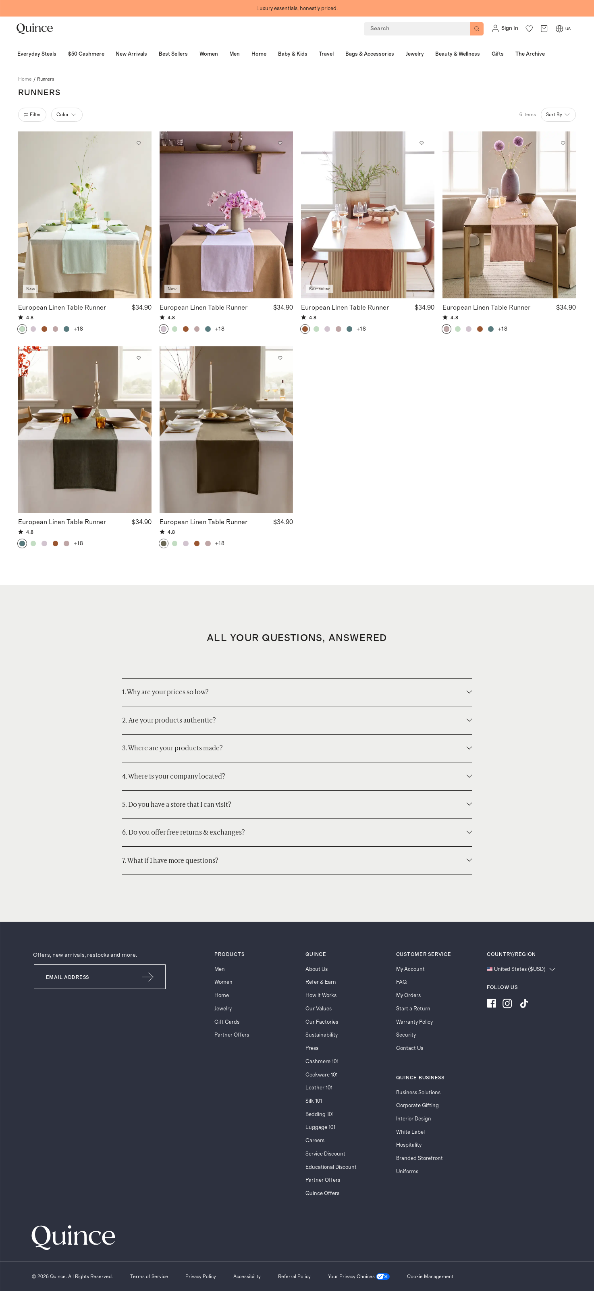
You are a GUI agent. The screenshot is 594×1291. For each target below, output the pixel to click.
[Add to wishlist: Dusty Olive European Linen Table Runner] (280, 358)
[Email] (82, 976)
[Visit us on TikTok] (524, 1004)
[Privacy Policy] (200, 1276)
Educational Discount (331, 1167)
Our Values (318, 1009)
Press (311, 1048)
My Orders (408, 995)
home (25, 79)
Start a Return (413, 1009)
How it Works (320, 995)
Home (221, 995)
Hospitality (409, 1145)
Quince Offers (322, 1193)
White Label (410, 1132)
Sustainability (321, 1035)
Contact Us (409, 1048)
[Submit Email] (148, 976)
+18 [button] (78, 329)
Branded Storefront (419, 1158)
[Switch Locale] (559, 29)
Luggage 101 (320, 1127)
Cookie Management (430, 1276)
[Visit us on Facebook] (491, 1004)
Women (223, 982)
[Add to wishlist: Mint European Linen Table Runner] (138, 143)
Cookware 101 (321, 1075)
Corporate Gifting (417, 1105)
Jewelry (223, 1009)
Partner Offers (231, 1035)
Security (406, 1035)
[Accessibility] (247, 1276)
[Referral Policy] (294, 1276)
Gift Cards (226, 1022)
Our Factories (321, 1022)
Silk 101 (313, 1101)
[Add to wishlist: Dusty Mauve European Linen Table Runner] (563, 143)
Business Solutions (418, 1092)
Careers (314, 1140)
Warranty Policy (414, 1022)
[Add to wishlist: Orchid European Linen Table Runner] (280, 143)
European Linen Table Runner (62, 307)
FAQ (401, 982)
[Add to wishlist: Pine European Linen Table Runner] (138, 358)
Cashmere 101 (322, 1061)
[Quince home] (35, 28)
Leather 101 (318, 1088)
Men (219, 969)
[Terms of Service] (149, 1276)
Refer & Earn (320, 982)
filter (32, 114)
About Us (316, 969)
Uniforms (407, 1171)
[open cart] (544, 28)
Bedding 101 (319, 1114)
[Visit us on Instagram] (507, 1004)
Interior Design (413, 1119)
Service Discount (325, 1154)
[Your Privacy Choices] (359, 1276)
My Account (410, 969)
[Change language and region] (521, 969)
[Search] (477, 28)
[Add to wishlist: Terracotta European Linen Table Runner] (421, 143)
